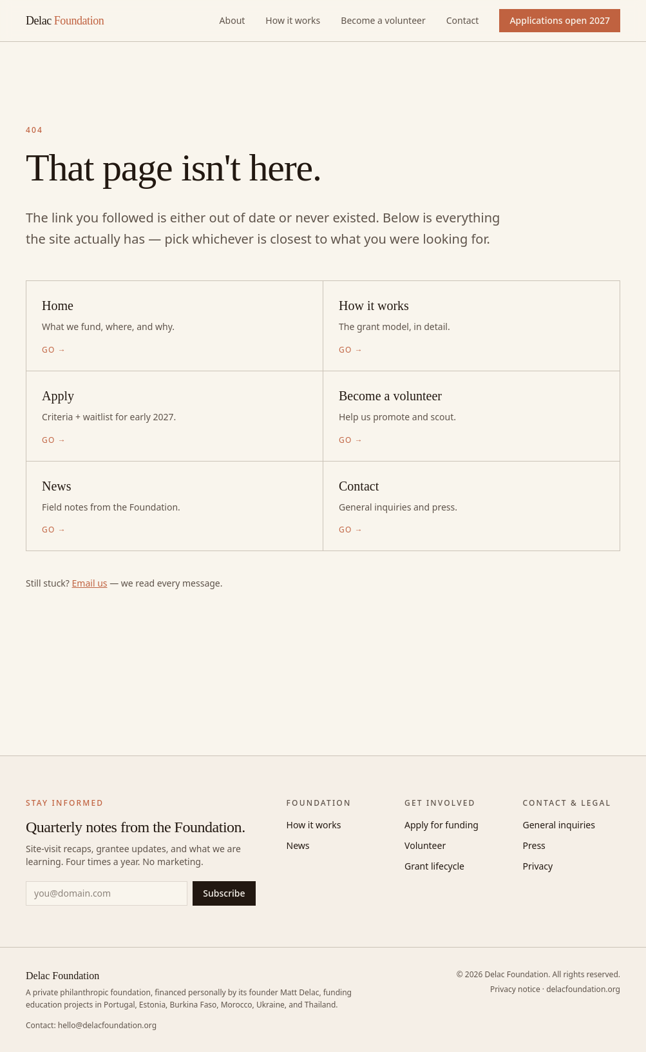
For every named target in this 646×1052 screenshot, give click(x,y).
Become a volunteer (383, 20)
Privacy (538, 866)
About (232, 20)
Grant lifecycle (434, 866)
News (298, 845)
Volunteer (425, 845)
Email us (90, 583)
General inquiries (559, 825)
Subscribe (224, 893)
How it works (292, 20)
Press (534, 845)
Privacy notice (515, 989)
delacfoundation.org (583, 989)
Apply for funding (441, 825)
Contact (462, 20)
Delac (65, 20)
